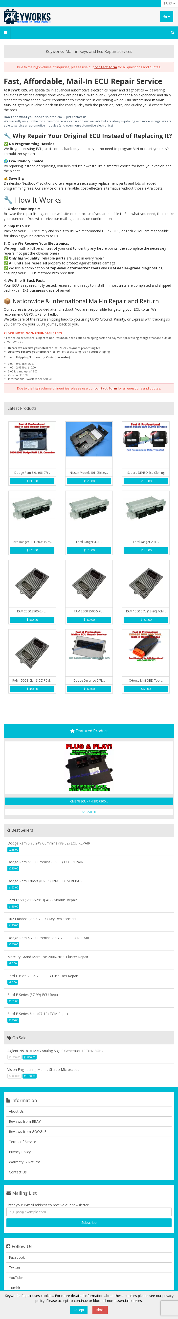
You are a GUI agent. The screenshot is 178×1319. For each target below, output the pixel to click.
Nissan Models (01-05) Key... (89, 473)
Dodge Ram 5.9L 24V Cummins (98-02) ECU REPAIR (48, 843)
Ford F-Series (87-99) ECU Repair (33, 994)
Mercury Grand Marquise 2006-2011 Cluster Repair (47, 956)
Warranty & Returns (25, 1162)
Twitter (14, 1267)
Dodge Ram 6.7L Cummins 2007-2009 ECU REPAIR (48, 937)
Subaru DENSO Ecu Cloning (146, 473)
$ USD (169, 3)
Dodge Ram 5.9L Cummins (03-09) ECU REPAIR (45, 862)
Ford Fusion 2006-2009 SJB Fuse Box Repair (42, 975)
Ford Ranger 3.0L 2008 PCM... (32, 542)
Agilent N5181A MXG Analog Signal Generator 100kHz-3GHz (55, 1050)
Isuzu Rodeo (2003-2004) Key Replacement (42, 918)
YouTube (16, 1277)
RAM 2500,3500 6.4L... (32, 611)
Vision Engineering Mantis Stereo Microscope (43, 1069)
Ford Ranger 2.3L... (146, 542)
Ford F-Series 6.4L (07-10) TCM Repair (37, 1013)
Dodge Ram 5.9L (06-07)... (32, 473)
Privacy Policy (20, 1151)
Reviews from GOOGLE (27, 1131)
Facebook (17, 1257)
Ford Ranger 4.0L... (89, 542)
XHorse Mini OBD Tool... (146, 680)
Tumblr (14, 1287)
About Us (16, 1111)
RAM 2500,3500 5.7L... (89, 611)
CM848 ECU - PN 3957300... (89, 801)
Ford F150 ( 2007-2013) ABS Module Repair (42, 900)
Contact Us (18, 1172)
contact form (105, 67)
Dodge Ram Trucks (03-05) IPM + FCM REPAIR (45, 881)
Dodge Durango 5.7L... (89, 680)
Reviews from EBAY (25, 1121)
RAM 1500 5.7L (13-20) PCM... (146, 611)
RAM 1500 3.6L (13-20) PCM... (32, 680)
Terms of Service (22, 1141)
